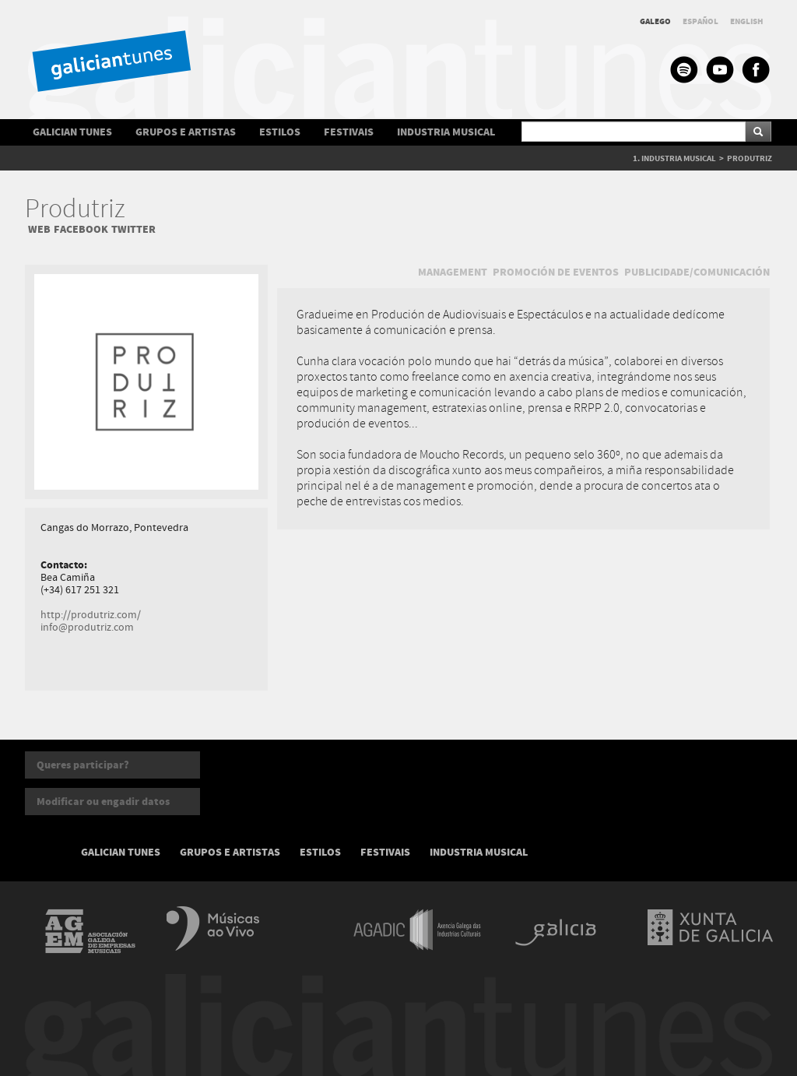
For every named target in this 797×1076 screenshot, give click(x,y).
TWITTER (133, 229)
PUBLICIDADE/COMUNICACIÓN (697, 272)
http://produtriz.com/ (90, 615)
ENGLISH (747, 21)
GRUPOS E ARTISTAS (185, 132)
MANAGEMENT (452, 272)
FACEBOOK (81, 229)
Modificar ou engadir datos (103, 801)
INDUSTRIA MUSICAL (446, 132)
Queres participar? (83, 765)
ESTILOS (279, 132)
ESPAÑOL (700, 21)
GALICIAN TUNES (72, 132)
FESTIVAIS (349, 132)
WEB (39, 229)
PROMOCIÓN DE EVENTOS (556, 272)
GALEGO (655, 21)
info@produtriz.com (87, 628)
